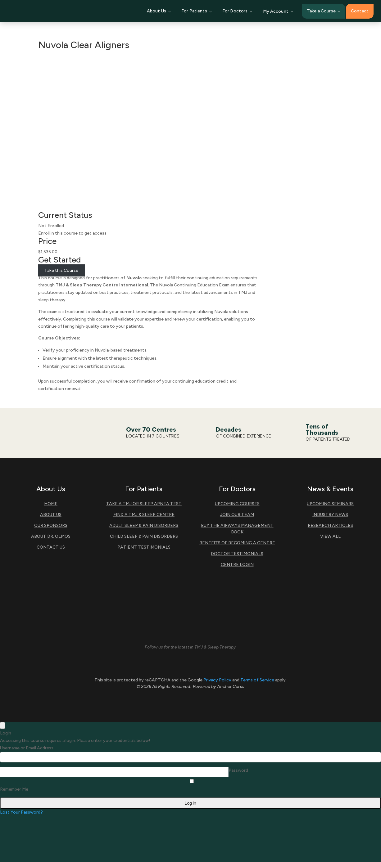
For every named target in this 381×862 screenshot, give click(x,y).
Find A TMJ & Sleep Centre (144, 514)
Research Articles (330, 525)
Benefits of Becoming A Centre (237, 542)
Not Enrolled (51, 225)
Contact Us (51, 547)
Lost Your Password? (21, 812)
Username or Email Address (26, 748)
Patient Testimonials (143, 547)
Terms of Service (257, 680)
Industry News (330, 514)
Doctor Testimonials (237, 553)
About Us (159, 11)
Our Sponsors (50, 525)
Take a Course (323, 11)
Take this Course (61, 270)
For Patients (196, 11)
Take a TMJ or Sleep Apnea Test (144, 503)
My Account (278, 11)
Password (238, 770)
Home (50, 503)
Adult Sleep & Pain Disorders (143, 525)
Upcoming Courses (237, 503)
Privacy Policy (217, 680)
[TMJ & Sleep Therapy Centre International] (54, 11)
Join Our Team (237, 514)
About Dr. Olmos (50, 536)
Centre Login (237, 564)
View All (330, 536)
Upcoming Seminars (330, 503)
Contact (360, 11)
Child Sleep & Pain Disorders (144, 536)
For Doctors (237, 11)
